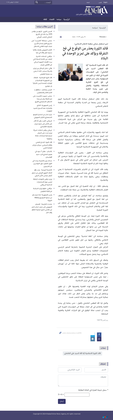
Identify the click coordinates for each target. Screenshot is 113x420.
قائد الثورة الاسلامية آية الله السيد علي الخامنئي (82, 353)
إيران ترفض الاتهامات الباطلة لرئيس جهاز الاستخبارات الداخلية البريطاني (42, 182)
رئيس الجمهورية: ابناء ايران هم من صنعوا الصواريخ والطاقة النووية (42, 198)
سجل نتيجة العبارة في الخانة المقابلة (93, 390)
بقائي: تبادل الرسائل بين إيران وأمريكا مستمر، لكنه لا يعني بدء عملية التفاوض (42, 71)
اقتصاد (51, 19)
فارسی (100, 2)
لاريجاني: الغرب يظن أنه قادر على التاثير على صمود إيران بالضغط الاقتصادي (43, 124)
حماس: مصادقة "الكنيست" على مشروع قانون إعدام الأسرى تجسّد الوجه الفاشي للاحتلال (41, 44)
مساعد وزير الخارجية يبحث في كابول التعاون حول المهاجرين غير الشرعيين (42, 164)
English (105, 2)
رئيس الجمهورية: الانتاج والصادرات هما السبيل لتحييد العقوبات (42, 108)
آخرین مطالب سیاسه (45, 26)
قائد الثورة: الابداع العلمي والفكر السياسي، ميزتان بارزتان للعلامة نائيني (42, 145)
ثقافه (45, 19)
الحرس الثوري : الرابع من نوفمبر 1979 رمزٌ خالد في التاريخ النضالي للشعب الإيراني (42, 34)
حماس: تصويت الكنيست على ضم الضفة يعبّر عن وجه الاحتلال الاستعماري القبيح (42, 99)
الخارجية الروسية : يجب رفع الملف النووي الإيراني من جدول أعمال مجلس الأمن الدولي (42, 173)
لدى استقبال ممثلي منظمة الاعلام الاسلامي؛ (91, 44)
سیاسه (59, 19)
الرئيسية (67, 19)
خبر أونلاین (92, 11)
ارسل (62, 401)
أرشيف (88, 2)
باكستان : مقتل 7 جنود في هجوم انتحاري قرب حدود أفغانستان (43, 154)
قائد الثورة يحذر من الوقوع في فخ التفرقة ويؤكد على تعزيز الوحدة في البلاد (85, 53)
